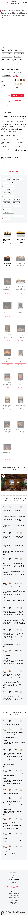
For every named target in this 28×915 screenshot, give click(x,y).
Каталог (7, 8)
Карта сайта (17, 911)
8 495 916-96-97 (15, 1)
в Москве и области (14, 902)
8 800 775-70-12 (15, 3)
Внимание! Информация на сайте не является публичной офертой (13, 913)
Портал (11, 724)
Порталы (13, 8)
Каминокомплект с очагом (13, 512)
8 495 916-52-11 (14, 897)
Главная (3, 8)
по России (14, 903)
